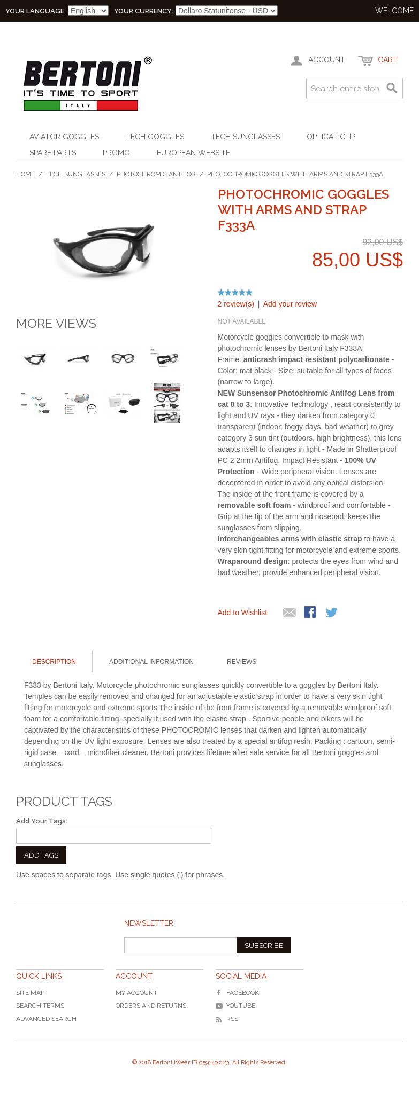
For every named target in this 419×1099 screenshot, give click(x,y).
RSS (227, 1019)
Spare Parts (52, 152)
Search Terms (40, 1005)
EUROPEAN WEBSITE (193, 152)
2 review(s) (236, 304)
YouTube (235, 1005)
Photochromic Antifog (156, 174)
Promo (116, 152)
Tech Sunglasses (245, 136)
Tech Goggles (155, 136)
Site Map (30, 992)
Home (25, 174)
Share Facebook (311, 613)
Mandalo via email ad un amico (289, 613)
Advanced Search (46, 1019)
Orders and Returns (151, 1005)
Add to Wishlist (243, 612)
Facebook (237, 992)
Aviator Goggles (64, 136)
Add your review (290, 304)
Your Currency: (143, 11)
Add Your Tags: (41, 821)
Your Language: (35, 11)
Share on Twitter (332, 613)
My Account (136, 992)
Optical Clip (331, 136)
